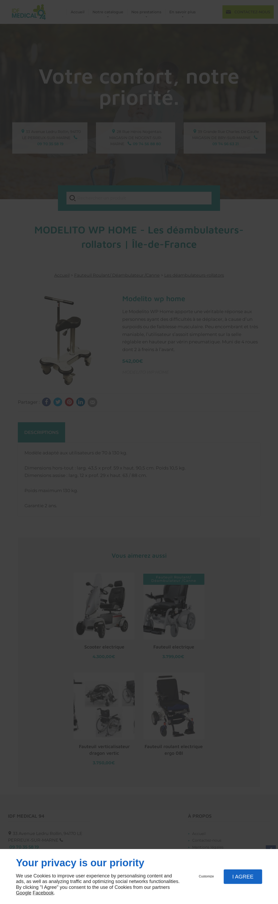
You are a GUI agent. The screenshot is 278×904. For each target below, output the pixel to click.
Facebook (43, 893)
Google (23, 893)
